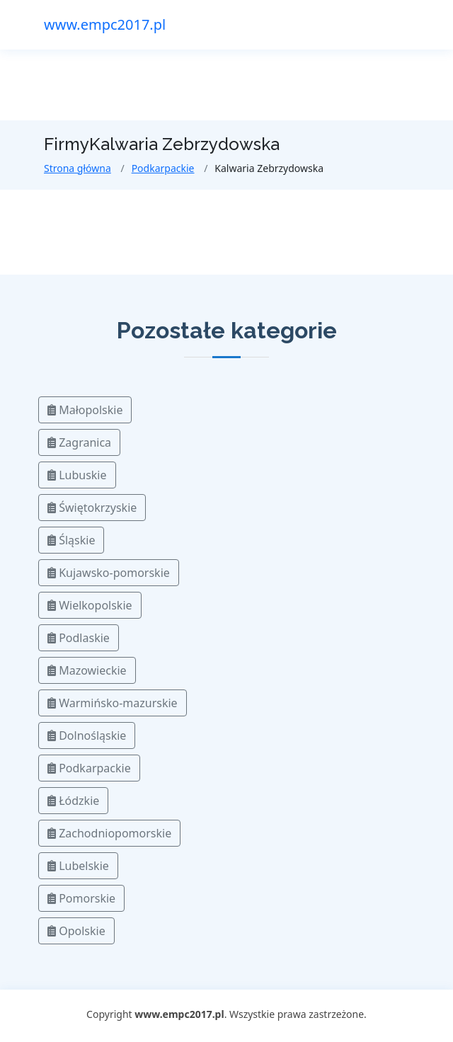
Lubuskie (77, 475)
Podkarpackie (163, 168)
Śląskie (71, 540)
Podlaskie (78, 638)
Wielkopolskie (89, 605)
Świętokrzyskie (92, 507)
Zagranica (79, 442)
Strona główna (77, 168)
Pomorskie (81, 898)
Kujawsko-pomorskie (108, 572)
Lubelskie (78, 866)
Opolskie (76, 931)
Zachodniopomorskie (109, 833)
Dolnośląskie (86, 735)
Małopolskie (84, 410)
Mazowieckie (87, 670)
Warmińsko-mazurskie (112, 703)
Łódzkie (73, 800)
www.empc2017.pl (105, 24)
